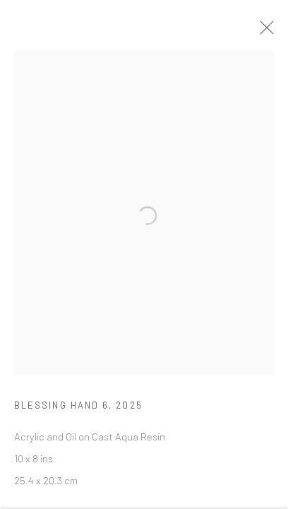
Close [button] (266, 31)
